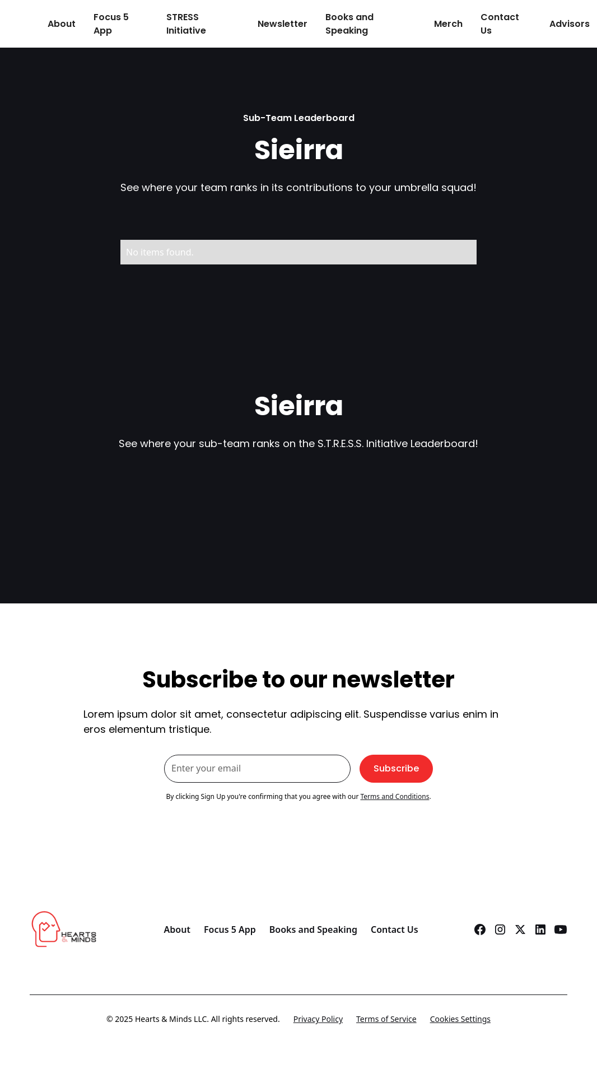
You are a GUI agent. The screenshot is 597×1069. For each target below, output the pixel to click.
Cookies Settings (460, 1019)
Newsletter (282, 23)
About (62, 23)
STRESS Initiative (186, 24)
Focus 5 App (111, 24)
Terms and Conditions (395, 796)
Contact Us (500, 24)
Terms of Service (386, 1019)
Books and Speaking (349, 24)
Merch (448, 23)
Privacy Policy (318, 1019)
